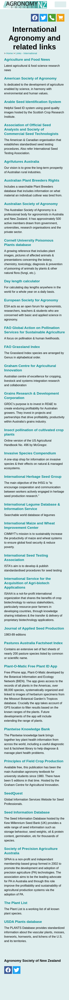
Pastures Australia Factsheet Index (33, 643)
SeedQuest (13, 793)
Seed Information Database (27, 812)
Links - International (26, 53)
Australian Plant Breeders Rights (31, 180)
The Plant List (15, 903)
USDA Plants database (23, 922)
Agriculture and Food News (27, 59)
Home (9, 53)
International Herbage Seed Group (32, 477)
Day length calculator (22, 281)
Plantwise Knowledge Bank (27, 729)
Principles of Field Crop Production (33, 761)
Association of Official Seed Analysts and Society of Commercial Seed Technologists (31, 129)
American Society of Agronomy (30, 78)
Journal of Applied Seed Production (34, 628)
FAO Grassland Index (22, 347)
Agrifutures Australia (21, 161)
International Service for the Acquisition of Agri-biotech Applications (27, 583)
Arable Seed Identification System (32, 102)
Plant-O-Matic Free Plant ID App (30, 666)
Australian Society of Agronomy (31, 204)
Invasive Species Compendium (30, 453)
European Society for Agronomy (31, 300)
